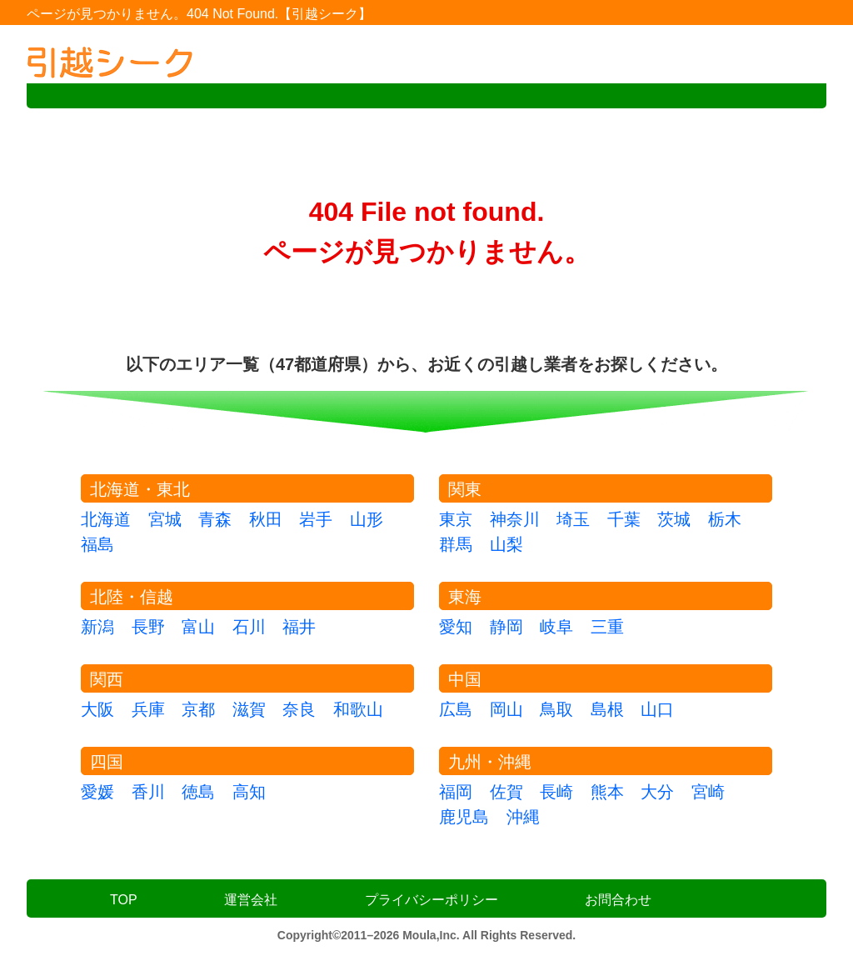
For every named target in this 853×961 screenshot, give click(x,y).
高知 (249, 792)
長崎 (556, 792)
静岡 (506, 627)
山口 (657, 709)
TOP (123, 900)
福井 (299, 627)
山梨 (506, 544)
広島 (455, 709)
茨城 (674, 519)
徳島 (198, 792)
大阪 (97, 709)
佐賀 (506, 792)
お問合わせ (618, 900)
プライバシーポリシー (431, 900)
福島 (97, 544)
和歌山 (358, 709)
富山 (198, 627)
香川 (148, 792)
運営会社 (250, 900)
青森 (215, 519)
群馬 (455, 544)
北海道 (106, 519)
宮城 (165, 519)
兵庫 (148, 709)
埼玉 (573, 519)
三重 (607, 627)
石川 (249, 627)
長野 (148, 627)
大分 (657, 792)
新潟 (97, 627)
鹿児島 (464, 817)
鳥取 (556, 709)
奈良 (299, 709)
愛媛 (97, 792)
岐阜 (556, 627)
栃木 (724, 519)
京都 (198, 709)
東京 (455, 519)
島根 (607, 709)
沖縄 (523, 817)
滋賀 (249, 709)
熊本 (607, 792)
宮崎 (708, 792)
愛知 (455, 627)
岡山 (506, 709)
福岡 (455, 792)
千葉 (624, 519)
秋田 (265, 519)
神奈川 (515, 519)
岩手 (315, 519)
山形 (366, 519)
